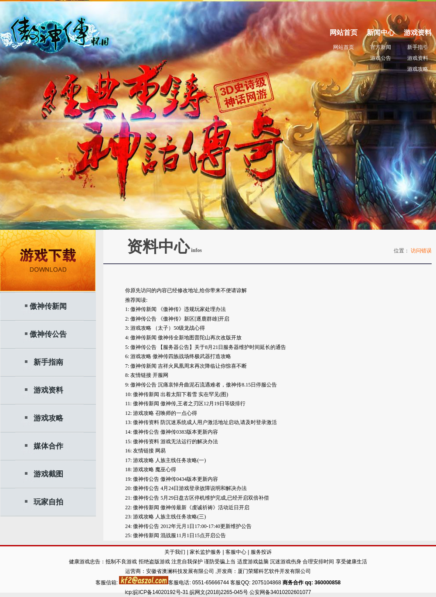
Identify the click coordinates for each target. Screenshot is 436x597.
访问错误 (421, 251)
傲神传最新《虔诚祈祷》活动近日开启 (204, 507)
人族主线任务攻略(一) (180, 460)
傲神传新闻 (48, 306)
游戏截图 (48, 474)
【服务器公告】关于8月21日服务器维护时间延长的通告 (222, 347)
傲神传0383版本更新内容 (189, 432)
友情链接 (140, 375)
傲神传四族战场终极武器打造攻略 (192, 356)
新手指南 (48, 362)
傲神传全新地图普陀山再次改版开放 (200, 338)
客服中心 (235, 552)
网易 (160, 451)
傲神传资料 (146, 422)
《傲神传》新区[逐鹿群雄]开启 (193, 319)
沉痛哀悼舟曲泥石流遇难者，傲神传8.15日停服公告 (217, 385)
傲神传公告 (48, 334)
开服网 (160, 375)
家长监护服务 (205, 552)
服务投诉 (261, 552)
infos (196, 250)
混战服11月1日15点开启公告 (193, 535)
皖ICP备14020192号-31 (161, 592)
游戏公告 (380, 58)
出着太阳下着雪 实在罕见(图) (194, 394)
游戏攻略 (417, 69)
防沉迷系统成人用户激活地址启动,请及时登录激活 (218, 422)
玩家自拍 (48, 502)
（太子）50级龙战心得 (179, 328)
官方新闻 (380, 47)
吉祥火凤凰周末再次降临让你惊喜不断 (202, 366)
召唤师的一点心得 (176, 413)
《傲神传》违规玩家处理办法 (192, 309)
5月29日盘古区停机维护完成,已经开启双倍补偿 (214, 498)
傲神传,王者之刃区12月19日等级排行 (202, 403)
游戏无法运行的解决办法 (189, 441)
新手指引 (417, 47)
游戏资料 (417, 58)
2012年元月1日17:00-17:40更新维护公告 (206, 526)
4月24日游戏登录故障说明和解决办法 (203, 488)
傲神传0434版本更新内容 (189, 479)
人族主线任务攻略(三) (180, 517)
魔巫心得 (165, 469)
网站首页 (343, 47)
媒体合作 (48, 446)
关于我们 (174, 552)
